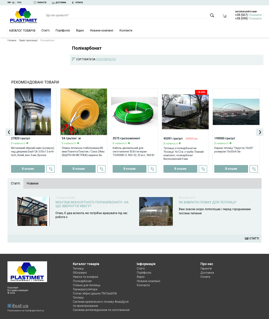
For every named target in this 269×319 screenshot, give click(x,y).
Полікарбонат (82, 280)
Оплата (205, 276)
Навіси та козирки (85, 276)
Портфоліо (62, 30)
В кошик (79, 168)
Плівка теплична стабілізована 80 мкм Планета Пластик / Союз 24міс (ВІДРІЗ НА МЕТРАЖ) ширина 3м (83, 151)
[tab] (15, 183)
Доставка (207, 272)
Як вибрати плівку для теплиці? (207, 202)
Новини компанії (101, 30)
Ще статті (252, 237)
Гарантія (206, 268)
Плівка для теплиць (87, 284)
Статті (45, 30)
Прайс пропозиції (28, 40)
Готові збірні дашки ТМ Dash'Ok (95, 293)
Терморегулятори (85, 289)
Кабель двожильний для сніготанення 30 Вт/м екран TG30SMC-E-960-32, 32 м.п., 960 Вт (134, 151)
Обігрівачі (80, 272)
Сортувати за (85, 59)
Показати (255, 15)
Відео (80, 30)
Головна (11, 40)
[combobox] (108, 59)
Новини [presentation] (32, 183)
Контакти (125, 30)
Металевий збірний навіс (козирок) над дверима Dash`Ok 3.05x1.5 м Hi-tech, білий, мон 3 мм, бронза (32, 151)
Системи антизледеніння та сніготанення (101, 309)
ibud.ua (40, 310)
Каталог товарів (22, 30)
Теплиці (78, 268)
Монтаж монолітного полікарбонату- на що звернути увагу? (92, 204)
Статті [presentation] (15, 183)
